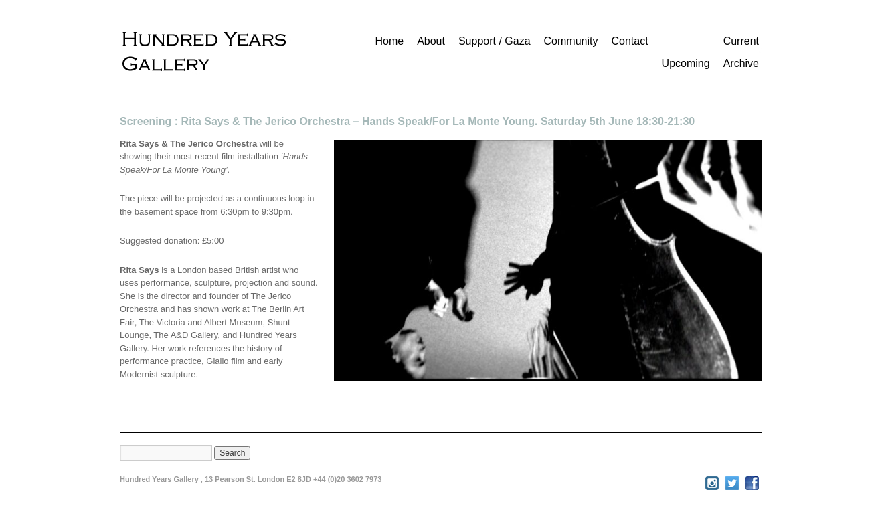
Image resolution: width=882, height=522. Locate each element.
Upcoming (686, 63)
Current (741, 41)
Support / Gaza (494, 41)
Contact (629, 41)
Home (389, 41)
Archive (741, 63)
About (431, 41)
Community (571, 41)
